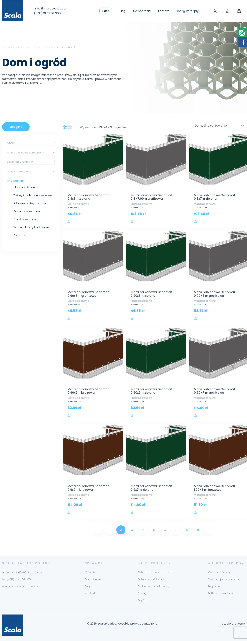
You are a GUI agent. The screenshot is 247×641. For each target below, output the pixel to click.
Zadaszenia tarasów (20, 162)
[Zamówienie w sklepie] (218, 125)
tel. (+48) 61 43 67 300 (16, 579)
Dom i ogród (45, 47)
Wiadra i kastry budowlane (31, 227)
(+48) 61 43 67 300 (47, 13)
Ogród (142, 600)
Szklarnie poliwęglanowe (29, 203)
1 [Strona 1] (109, 530)
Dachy (11, 143)
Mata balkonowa (78, 204)
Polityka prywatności (221, 593)
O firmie (90, 572)
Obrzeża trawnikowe (27, 211)
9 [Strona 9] (198, 530)
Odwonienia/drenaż (151, 579)
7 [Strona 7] (176, 530)
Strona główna (15, 47)
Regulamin (215, 586)
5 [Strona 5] (154, 530)
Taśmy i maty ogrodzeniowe (32, 195)
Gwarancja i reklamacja (224, 579)
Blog (123, 11)
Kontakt (163, 11)
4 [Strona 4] (143, 530)
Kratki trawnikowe (25, 219)
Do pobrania (142, 11)
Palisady (19, 235)
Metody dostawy (219, 572)
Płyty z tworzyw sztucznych (25, 152)
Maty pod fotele (24, 187)
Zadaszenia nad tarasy (153, 586)
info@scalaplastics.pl (50, 8)
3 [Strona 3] (132, 530)
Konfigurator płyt (188, 11)
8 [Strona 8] (187, 530)
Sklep (105, 11)
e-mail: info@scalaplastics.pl (21, 586)
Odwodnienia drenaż (19, 171)
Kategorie (15, 127)
